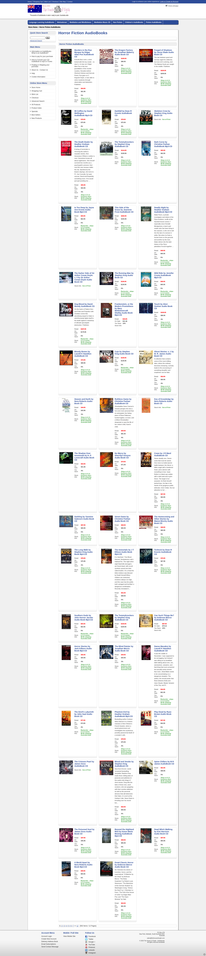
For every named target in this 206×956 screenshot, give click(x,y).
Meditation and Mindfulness (80, 22)
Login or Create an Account (169, 1)
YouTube (91, 945)
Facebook (92, 936)
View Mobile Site (69, 936)
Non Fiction (117, 22)
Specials (35, 111)
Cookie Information (38, 77)
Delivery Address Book (49, 941)
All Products (36, 105)
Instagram (92, 953)
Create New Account (48, 939)
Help (33, 73)
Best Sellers (36, 115)
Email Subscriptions (48, 944)
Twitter (90, 939)
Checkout (55, 1)
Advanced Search (36, 40)
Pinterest (91, 947)
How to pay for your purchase (42, 56)
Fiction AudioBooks (153, 22)
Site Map (63, 1)
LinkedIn (91, 950)
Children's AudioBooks (134, 22)
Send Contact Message (49, 947)
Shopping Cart (38, 1)
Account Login (46, 936)
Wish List (47, 1)
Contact (69, 1)
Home (30, 1)
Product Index (37, 108)
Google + (91, 942)
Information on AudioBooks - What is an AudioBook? (42, 52)
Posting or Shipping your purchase (40, 65)
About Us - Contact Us (40, 70)
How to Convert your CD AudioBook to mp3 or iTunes (42, 60)
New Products (37, 118)
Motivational (62, 22)
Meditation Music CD (102, 22)
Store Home (32, 27)
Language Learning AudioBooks (41, 22)
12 (77, 926)
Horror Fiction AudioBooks (49, 27)
